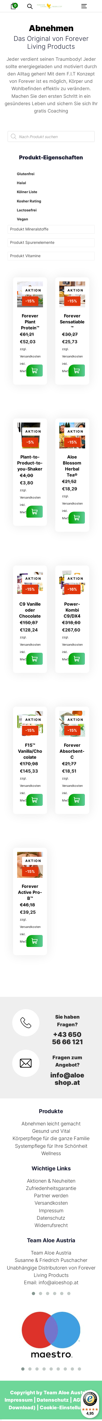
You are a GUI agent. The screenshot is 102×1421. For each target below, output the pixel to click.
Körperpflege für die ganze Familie (51, 1138)
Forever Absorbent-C (72, 751)
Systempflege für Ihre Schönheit (51, 1146)
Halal (21, 183)
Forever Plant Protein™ (30, 321)
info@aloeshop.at (67, 1078)
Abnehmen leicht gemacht (51, 1124)
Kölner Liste (27, 192)
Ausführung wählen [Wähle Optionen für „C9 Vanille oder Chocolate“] (34, 659)
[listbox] (1, 1420)
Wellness (51, 1153)
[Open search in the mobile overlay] (51, 136)
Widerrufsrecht (51, 1225)
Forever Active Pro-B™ (30, 892)
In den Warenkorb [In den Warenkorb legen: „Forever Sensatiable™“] (77, 370)
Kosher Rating (29, 201)
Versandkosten (51, 1203)
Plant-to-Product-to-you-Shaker (30, 463)
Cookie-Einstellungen (67, 1407)
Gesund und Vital (51, 1131)
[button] (30, 6)
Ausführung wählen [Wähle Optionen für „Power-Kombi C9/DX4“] (77, 659)
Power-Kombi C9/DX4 (72, 610)
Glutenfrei (26, 174)
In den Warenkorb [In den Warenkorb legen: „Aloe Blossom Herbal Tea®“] (77, 518)
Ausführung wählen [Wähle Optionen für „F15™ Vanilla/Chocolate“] (34, 800)
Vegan (22, 219)
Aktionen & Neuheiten (51, 1181)
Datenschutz (51, 1218)
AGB (78, 1400)
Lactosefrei (27, 210)
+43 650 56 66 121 (67, 1038)
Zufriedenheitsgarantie (51, 1188)
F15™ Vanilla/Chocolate (30, 751)
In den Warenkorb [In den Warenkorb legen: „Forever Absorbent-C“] (77, 800)
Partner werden (51, 1195)
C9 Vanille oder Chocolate (30, 610)
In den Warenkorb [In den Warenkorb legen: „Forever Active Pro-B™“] (34, 941)
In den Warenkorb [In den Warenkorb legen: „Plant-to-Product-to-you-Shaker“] (34, 512)
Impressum (51, 1210)
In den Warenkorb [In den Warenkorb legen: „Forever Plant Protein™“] (34, 370)
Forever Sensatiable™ (72, 321)
